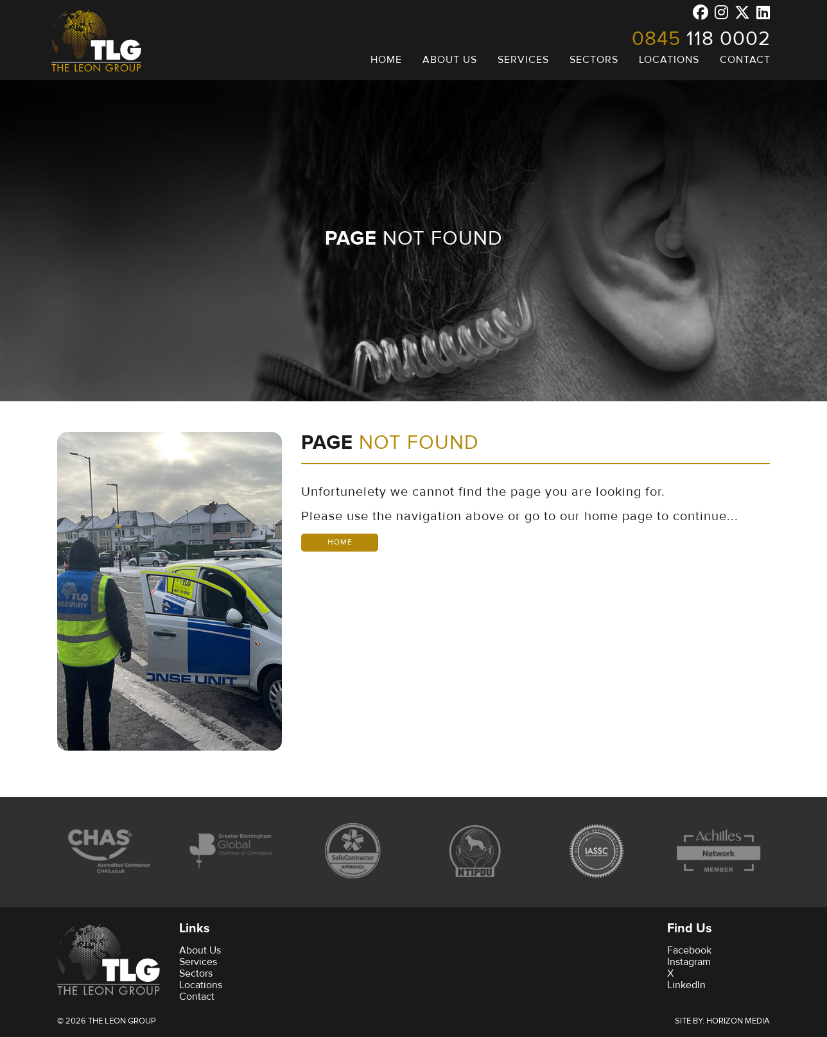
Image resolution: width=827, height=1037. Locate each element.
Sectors (196, 973)
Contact (196, 996)
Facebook (689, 950)
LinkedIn (686, 985)
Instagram (689, 961)
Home (340, 542)
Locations (200, 985)
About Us (200, 950)
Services (198, 961)
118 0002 (701, 38)
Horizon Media (738, 1021)
